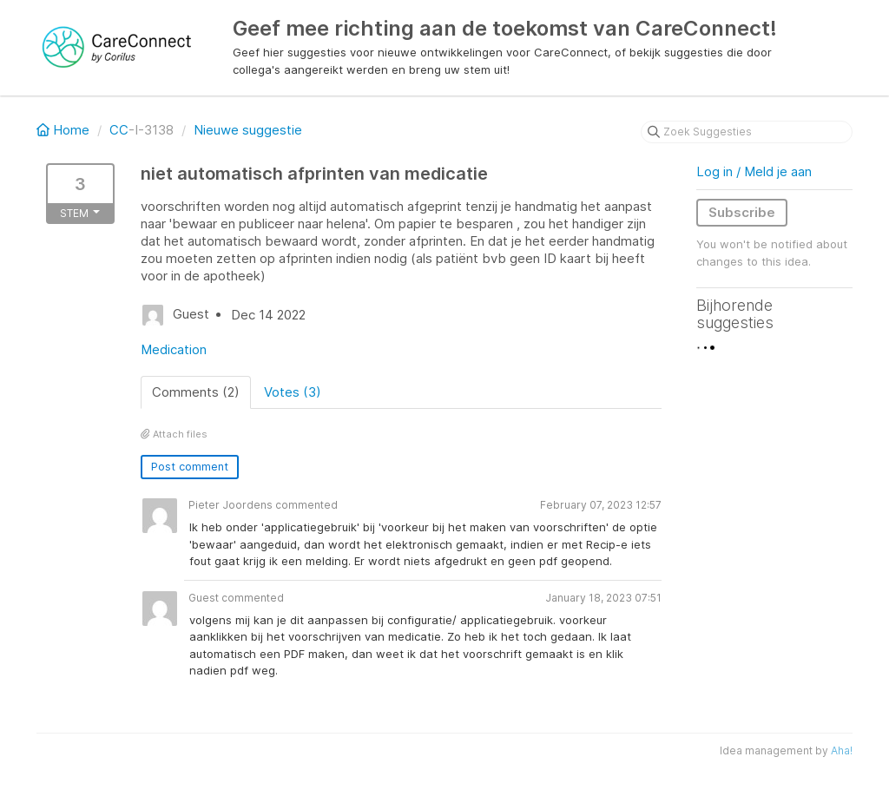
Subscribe (741, 212)
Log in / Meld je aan (754, 171)
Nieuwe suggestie (248, 130)
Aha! (842, 750)
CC (118, 130)
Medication (174, 349)
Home (64, 130)
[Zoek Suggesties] (747, 132)
